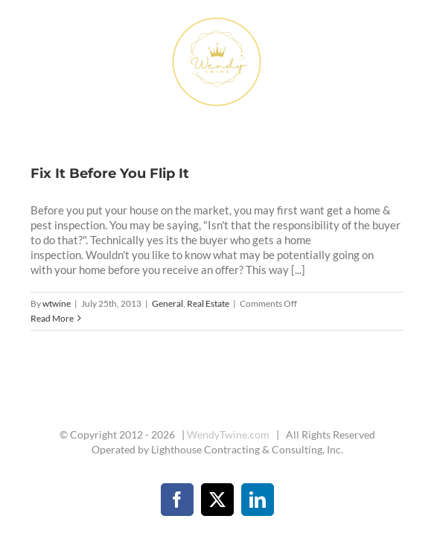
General (167, 303)
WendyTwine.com (228, 434)
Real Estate (208, 303)
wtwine (56, 303)
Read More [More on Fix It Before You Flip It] (52, 318)
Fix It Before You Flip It (110, 173)
